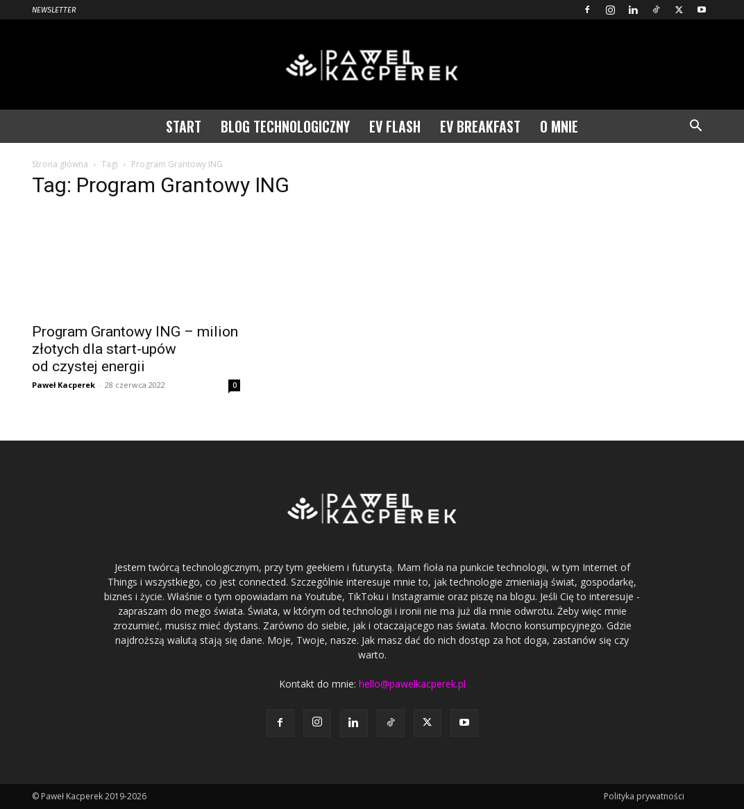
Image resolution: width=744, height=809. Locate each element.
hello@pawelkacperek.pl (412, 683)
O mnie (559, 126)
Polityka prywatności (644, 796)
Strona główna (60, 164)
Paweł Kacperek (63, 385)
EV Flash (395, 126)
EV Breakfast (480, 126)
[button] (695, 127)
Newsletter (54, 10)
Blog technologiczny (285, 126)
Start (183, 126)
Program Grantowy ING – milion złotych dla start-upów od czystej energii (135, 349)
